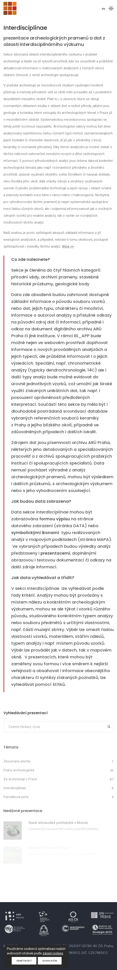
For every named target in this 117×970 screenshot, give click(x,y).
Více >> (68, 246)
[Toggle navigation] (111, 8)
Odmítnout (24, 960)
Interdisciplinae (14, 788)
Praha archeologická (18, 770)
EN (103, 9)
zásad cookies (53, 953)
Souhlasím (49, 960)
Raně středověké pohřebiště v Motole (58, 823)
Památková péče (16, 797)
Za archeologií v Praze (20, 779)
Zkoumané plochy (16, 761)
